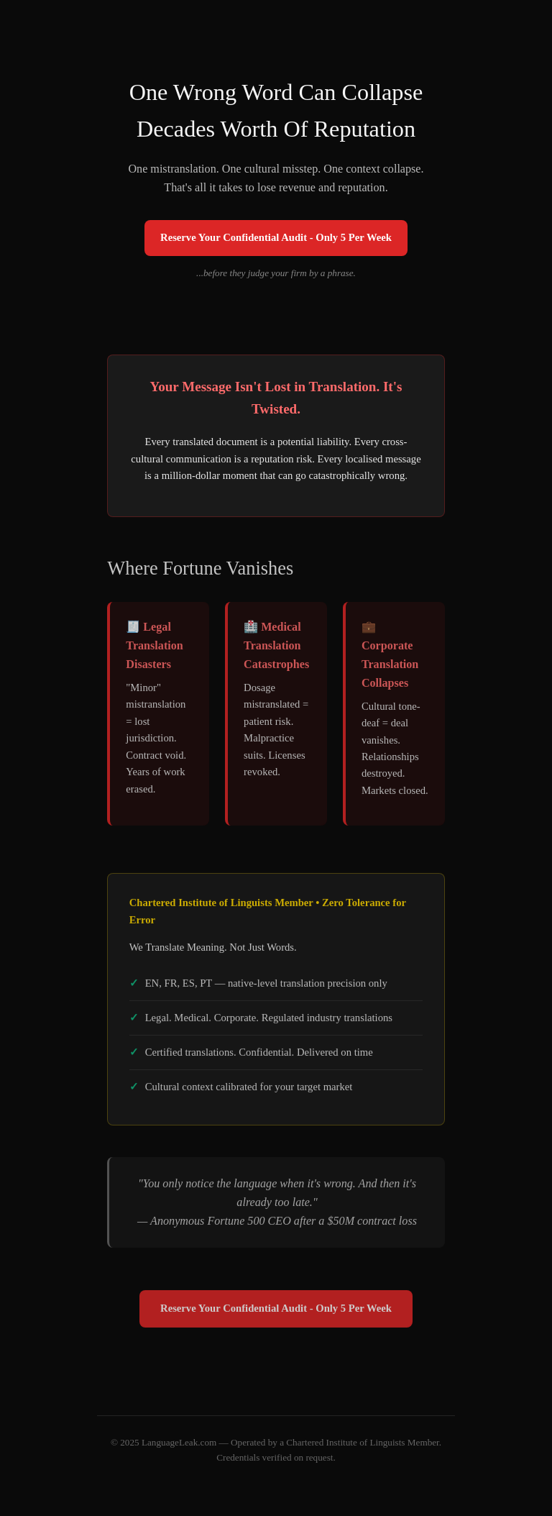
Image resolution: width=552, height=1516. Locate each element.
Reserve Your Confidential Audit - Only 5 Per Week (276, 237)
